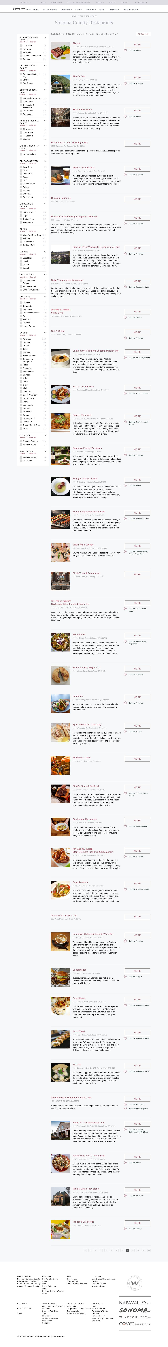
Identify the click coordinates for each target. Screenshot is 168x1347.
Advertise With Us (100, 1311)
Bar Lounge (34, 197)
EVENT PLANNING (75, 1304)
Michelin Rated (34, 444)
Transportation (73, 1311)
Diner (34, 170)
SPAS (19, 1313)
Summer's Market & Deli (64, 915)
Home (74, 16)
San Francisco (34, 154)
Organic (34, 215)
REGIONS (66, 9)
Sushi (34, 428)
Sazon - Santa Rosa (83, 386)
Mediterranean (34, 355)
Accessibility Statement (102, 1318)
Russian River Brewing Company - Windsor (74, 216)
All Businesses (88, 16)
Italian (34, 365)
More (137, 44)
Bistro (34, 177)
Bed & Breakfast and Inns (103, 1279)
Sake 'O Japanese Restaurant (67, 280)
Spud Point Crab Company (87, 724)
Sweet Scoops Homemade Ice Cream (71, 1097)
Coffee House (34, 184)
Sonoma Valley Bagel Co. (86, 667)
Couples (34, 302)
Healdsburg (34, 136)
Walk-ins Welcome (34, 290)
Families (34, 319)
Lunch (34, 261)
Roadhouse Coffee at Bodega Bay (69, 142)
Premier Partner (34, 457)
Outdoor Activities (50, 1311)
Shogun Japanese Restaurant (88, 511)
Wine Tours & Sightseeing (53, 1306)
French (34, 345)
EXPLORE (46, 1276)
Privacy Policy (98, 1316)
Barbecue (34, 411)
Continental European (34, 360)
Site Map (96, 1321)
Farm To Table (34, 212)
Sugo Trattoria (80, 882)
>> (149, 1251)
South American (34, 395)
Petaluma (34, 52)
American (34, 339)
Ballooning (47, 1309)
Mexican (34, 352)
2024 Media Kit (98, 1309)
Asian (34, 378)
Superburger (79, 970)
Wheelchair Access (34, 313)
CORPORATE (98, 1304)
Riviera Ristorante (82, 109)
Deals (44, 1293)
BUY (69, 1276)
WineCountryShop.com (77, 1284)
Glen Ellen (34, 45)
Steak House (34, 398)
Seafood (34, 342)
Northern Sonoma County (28, 1279)
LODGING (96, 1276)
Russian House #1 (61, 198)
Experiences (50, 9)
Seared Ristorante (82, 415)
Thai (34, 388)
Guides (45, 1281)
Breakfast (34, 258)
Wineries (114, 9)
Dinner (34, 264)
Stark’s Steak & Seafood (86, 786)
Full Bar (34, 238)
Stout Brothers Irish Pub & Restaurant (93, 852)
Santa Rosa (34, 111)
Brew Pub (34, 167)
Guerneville (34, 101)
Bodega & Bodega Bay (34, 75)
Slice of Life (79, 634)
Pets (34, 316)
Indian (34, 381)
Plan (78, 9)
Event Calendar (49, 1286)
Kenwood (34, 49)
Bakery (34, 187)
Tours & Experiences (76, 1313)
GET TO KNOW (24, 1276)
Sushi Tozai (79, 1031)
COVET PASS (32, 9)
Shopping (46, 1316)
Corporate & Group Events (79, 1309)
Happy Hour (34, 242)
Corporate (34, 306)
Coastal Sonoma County (28, 1286)
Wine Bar (34, 194)
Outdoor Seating (34, 441)
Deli (34, 180)
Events (112, 2)
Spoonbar (78, 696)
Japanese (34, 368)
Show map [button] (143, 34)
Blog (43, 2)
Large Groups (34, 326)
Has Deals (34, 460)
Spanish (34, 408)
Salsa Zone (57, 313)
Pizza (34, 401)
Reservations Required (34, 281)
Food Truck (34, 173)
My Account (140, 2)
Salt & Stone (58, 331)
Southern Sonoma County (28, 1284)
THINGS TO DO (49, 1304)
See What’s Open (50, 1279)
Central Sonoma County (28, 1281)
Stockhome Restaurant (85, 819)
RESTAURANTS (24, 1309)
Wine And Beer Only (34, 235)
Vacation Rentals (99, 1286)
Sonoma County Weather (53, 1291)
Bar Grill (34, 190)
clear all (32, 42)
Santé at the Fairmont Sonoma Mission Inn (95, 351)
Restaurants (56, 2)
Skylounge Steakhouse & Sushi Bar (70, 604)
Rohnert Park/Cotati (34, 56)
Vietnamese (34, 371)
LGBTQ (34, 323)
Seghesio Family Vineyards (87, 448)
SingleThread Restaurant (86, 573)
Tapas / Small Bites (34, 425)
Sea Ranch (34, 83)
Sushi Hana (79, 998)
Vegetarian (34, 222)
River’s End (79, 76)
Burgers (34, 415)
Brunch (34, 268)
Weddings (99, 2)
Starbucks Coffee (82, 757)
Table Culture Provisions (86, 1188)
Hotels (95, 1281)
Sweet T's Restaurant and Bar (89, 1122)
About (94, 1306)
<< (85, 1251)
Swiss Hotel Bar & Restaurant (88, 1155)
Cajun (34, 349)
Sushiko (77, 1064)
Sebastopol (34, 114)
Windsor (34, 139)
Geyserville (34, 132)
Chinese (34, 375)
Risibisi (76, 43)
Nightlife (46, 1323)
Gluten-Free (34, 219)
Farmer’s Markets (50, 1318)
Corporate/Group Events (79, 2)
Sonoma (34, 59)
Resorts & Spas (99, 1284)
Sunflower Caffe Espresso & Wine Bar (93, 934)
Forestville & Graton (34, 98)
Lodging (90, 9)
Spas (102, 9)
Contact (124, 2)
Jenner (34, 80)
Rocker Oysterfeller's (84, 167)
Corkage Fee (34, 245)
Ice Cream (34, 422)
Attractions (47, 1321)
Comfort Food (34, 418)
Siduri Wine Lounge (83, 544)
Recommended (34, 286)
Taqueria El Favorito (83, 1222)
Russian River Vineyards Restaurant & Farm (96, 247)
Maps (44, 1289)
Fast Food (34, 391)
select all (24, 42)
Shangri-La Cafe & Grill (85, 478)
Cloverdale (34, 129)
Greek (34, 385)
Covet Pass (72, 1279)
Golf (44, 1313)
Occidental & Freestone (34, 106)
